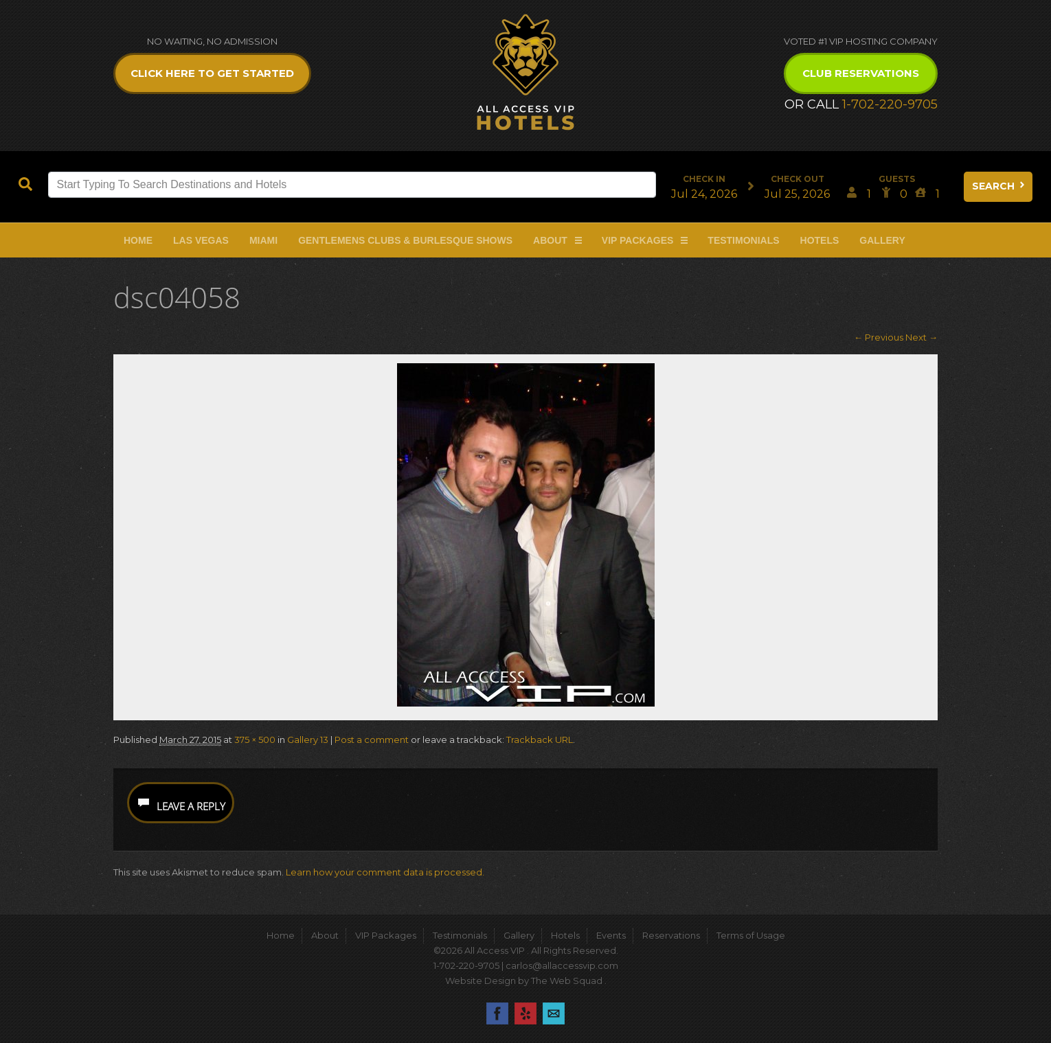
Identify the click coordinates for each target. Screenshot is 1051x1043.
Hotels (819, 240)
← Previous (878, 337)
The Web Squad (567, 980)
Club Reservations (860, 73)
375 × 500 (254, 739)
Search (999, 186)
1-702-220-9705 (890, 104)
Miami (263, 240)
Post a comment (372, 739)
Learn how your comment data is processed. (385, 872)
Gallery (882, 240)
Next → (921, 337)
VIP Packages (638, 240)
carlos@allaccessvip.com (562, 965)
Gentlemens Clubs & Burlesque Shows (405, 240)
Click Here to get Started (212, 73)
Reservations (671, 935)
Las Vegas (201, 240)
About (550, 240)
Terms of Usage (750, 935)
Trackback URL (539, 739)
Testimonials (743, 240)
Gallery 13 (307, 739)
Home (138, 240)
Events (611, 935)
